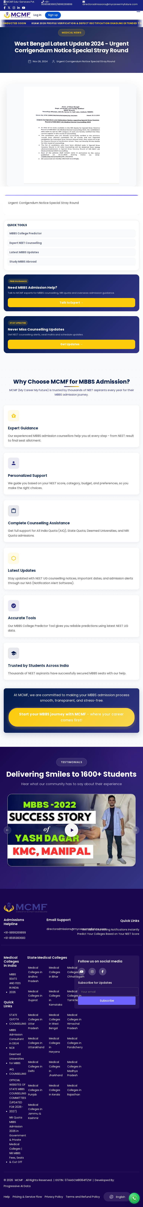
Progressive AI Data (17, 1186)
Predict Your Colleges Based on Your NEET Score (108, 934)
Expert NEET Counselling (25, 243)
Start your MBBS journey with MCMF (71, 717)
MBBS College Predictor (25, 233)
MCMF (19, 1180)
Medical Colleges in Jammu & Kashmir (35, 1111)
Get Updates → (71, 344)
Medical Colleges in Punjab (35, 1090)
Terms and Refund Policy (83, 1197)
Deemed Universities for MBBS (16, 1058)
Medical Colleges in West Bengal (54, 1021)
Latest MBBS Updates (24, 252)
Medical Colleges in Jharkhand (56, 1068)
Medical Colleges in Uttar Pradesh (35, 1021)
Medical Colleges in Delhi (35, 1066)
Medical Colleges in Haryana (54, 1045)
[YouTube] (81, 971)
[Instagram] (92, 971)
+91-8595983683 (14, 938)
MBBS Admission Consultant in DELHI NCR (16, 1039)
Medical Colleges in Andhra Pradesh (35, 974)
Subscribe (107, 1001)
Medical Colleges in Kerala (54, 1090)
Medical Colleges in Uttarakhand (36, 1043)
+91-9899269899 (15, 932)
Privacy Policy (54, 1197)
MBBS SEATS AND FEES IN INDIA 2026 (15, 983)
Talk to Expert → (71, 303)
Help (7, 1197)
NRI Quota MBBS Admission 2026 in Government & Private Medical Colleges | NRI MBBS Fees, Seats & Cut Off (17, 1140)
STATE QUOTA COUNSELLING (17, 1019)
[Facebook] (102, 971)
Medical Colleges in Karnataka (55, 998)
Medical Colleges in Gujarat (35, 996)
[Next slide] (135, 830)
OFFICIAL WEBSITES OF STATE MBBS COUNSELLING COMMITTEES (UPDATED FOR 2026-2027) (17, 1095)
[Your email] (108, 991)
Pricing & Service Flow (27, 1197)
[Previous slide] (7, 830)
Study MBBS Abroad (22, 261)
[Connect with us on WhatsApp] (134, 1198)
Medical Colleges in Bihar (54, 972)
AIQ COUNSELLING (17, 1071)
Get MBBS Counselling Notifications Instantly (110, 929)
